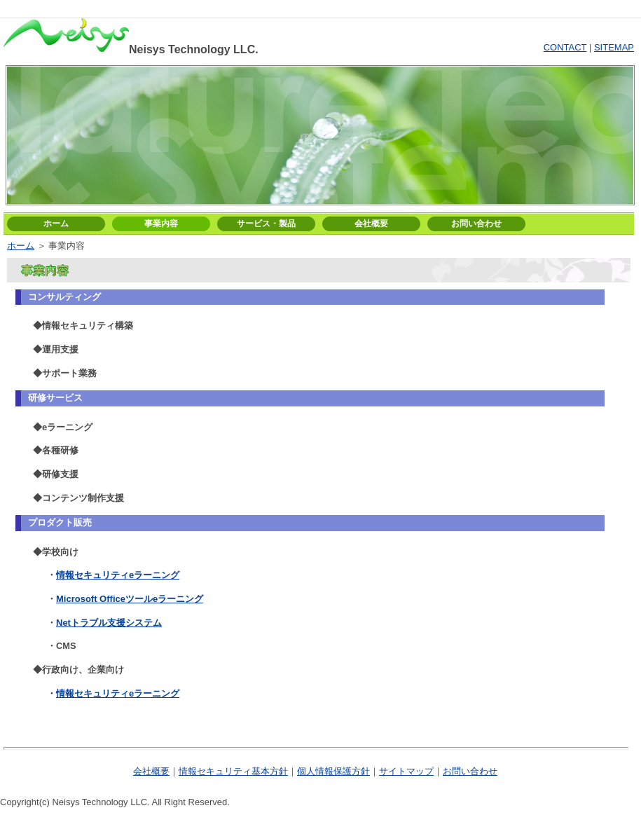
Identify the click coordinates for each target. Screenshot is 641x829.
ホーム (56, 223)
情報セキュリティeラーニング (117, 575)
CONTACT (565, 47)
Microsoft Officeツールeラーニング (129, 599)
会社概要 (371, 223)
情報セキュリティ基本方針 (233, 771)
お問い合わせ (476, 223)
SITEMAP (614, 47)
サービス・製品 (266, 223)
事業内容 (161, 223)
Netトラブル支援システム (109, 622)
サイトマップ (406, 771)
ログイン (338, 8)
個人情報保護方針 (333, 771)
